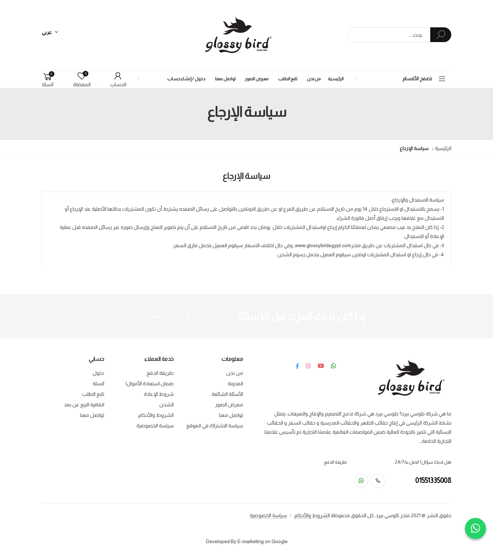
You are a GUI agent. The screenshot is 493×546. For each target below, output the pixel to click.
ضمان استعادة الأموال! (150, 383)
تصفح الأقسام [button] (417, 78)
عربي (47, 32)
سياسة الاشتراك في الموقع (214, 426)
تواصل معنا (225, 78)
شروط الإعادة (159, 394)
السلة (98, 383)
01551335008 (433, 480)
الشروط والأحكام (156, 415)
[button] (47, 79)
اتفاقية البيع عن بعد (84, 404)
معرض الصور (257, 78)
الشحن (166, 404)
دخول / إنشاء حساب (186, 78)
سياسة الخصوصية (155, 426)
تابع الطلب (287, 78)
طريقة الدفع (160, 373)
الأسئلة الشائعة (227, 394)
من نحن (314, 78)
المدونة (235, 383)
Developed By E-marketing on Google (247, 541)
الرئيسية (336, 78)
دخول (98, 373)
